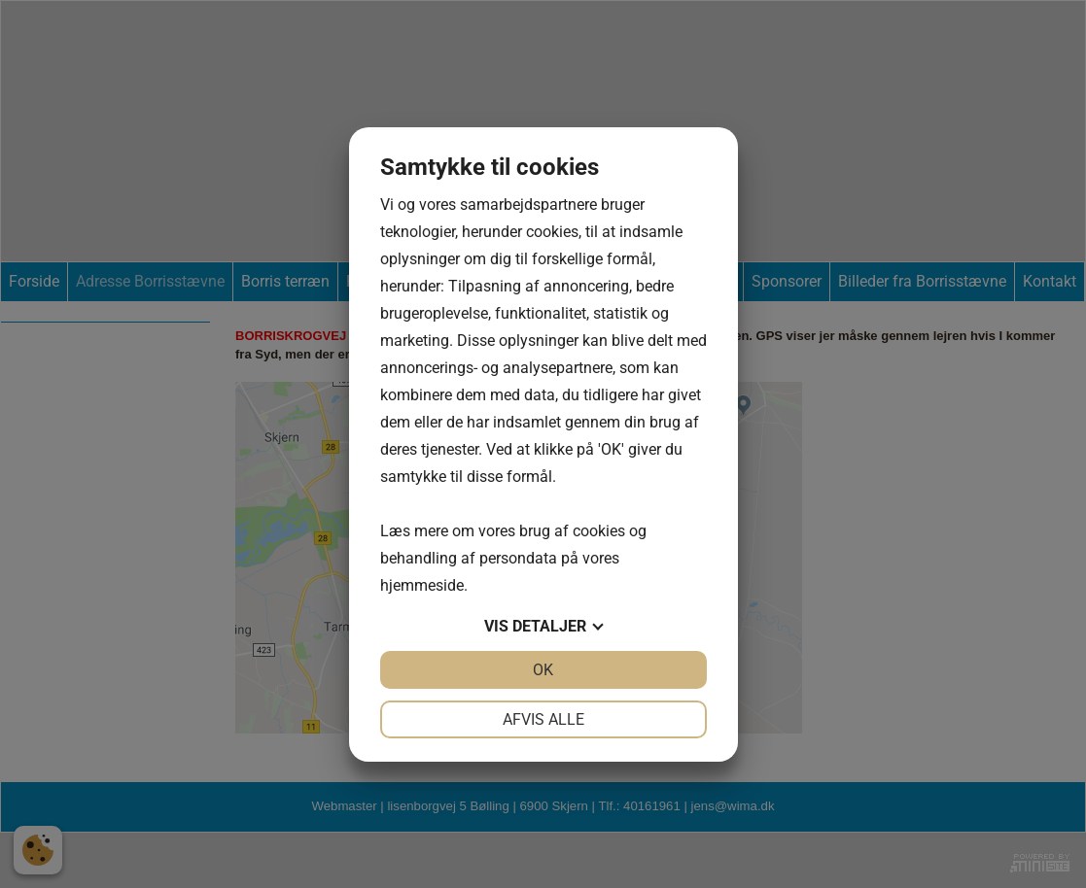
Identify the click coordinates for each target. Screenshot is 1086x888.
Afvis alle (543, 719)
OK (543, 670)
